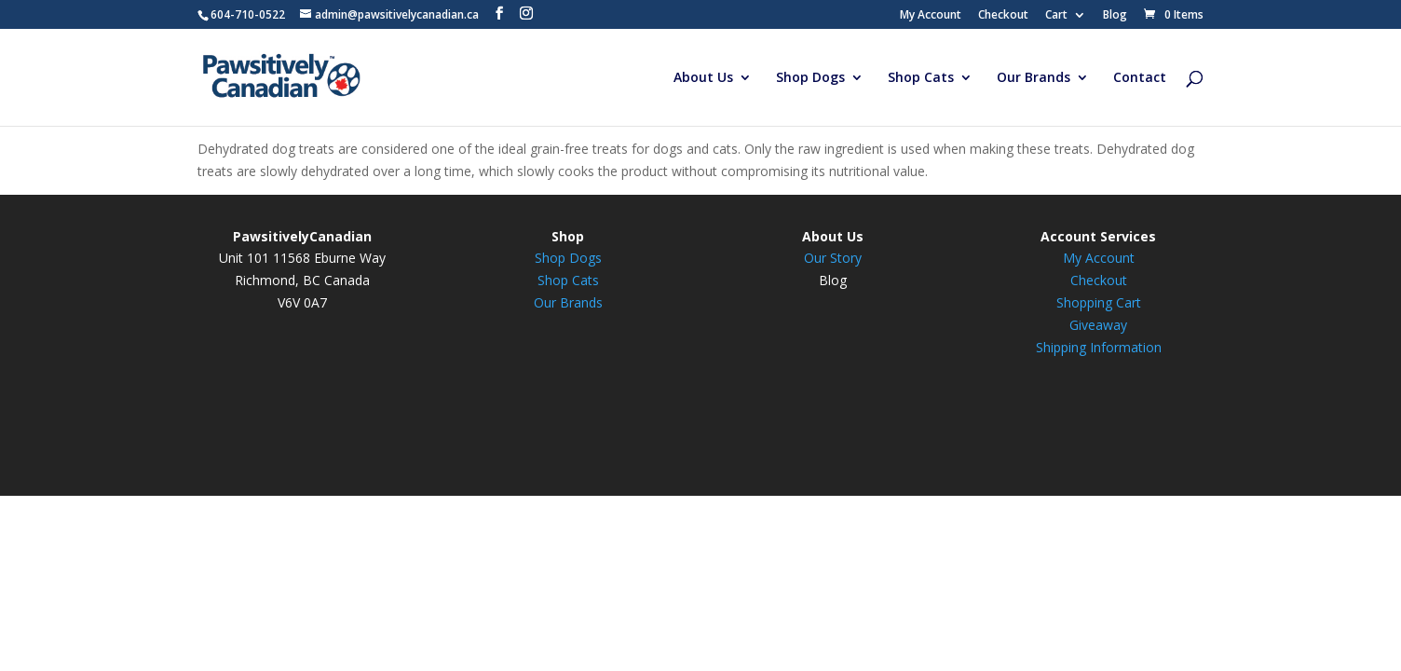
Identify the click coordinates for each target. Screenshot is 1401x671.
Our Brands (1033, 78)
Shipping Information (1099, 347)
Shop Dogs (810, 78)
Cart (1056, 15)
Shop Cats (921, 78)
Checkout (1003, 15)
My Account (930, 15)
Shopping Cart (1098, 302)
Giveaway (1098, 325)
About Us (703, 78)
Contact (1139, 78)
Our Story (833, 258)
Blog (1115, 15)
